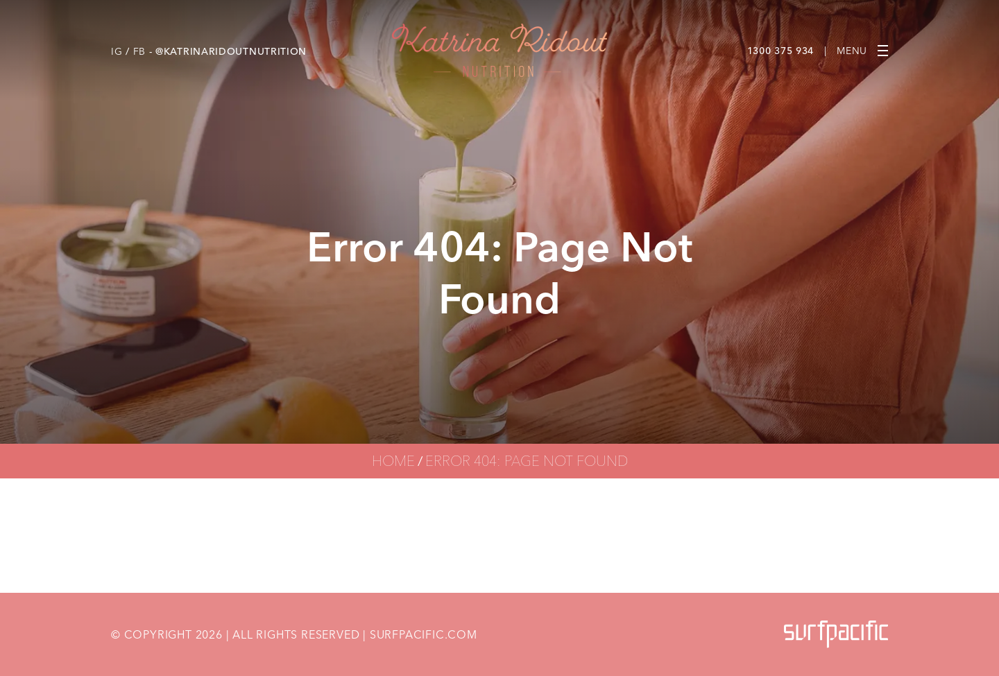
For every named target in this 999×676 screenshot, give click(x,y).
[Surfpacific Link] (836, 634)
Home (393, 460)
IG (116, 51)
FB (139, 51)
